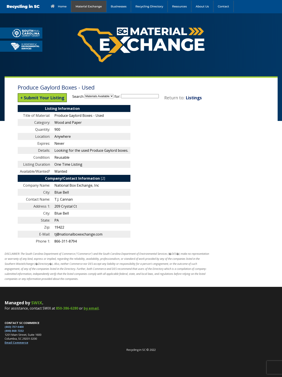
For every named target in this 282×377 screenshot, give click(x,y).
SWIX (36, 303)
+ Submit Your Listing (42, 98)
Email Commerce (16, 342)
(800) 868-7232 (14, 331)
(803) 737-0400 (14, 327)
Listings (194, 98)
